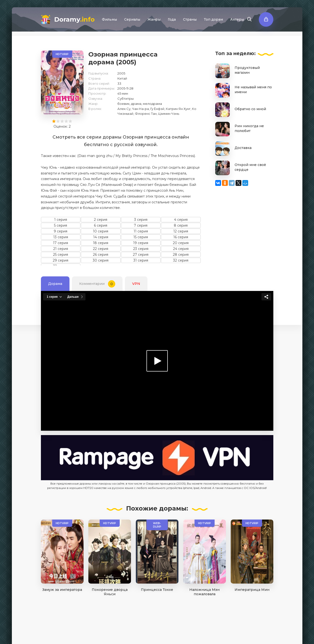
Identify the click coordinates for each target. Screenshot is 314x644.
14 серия (100, 237)
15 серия (140, 237)
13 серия (60, 237)
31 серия (140, 260)
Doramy (74, 19)
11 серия (141, 231)
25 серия (60, 254)
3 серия (140, 219)
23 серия (140, 249)
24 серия (181, 249)
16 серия (180, 237)
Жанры (154, 19)
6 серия (100, 225)
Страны (190, 19)
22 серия (100, 249)
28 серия (181, 254)
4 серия (181, 219)
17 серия (60, 243)
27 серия (140, 254)
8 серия (181, 225)
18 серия (100, 243)
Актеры (237, 19)
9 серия (60, 231)
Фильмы (109, 19)
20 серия (181, 243)
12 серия (180, 231)
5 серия (60, 225)
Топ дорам (213, 19)
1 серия (60, 219)
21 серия (60, 249)
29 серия (60, 260)
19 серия (140, 243)
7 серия (140, 225)
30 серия (100, 260)
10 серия (100, 231)
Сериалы (132, 19)
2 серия (100, 219)
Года (172, 19)
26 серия (100, 254)
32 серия (180, 260)
